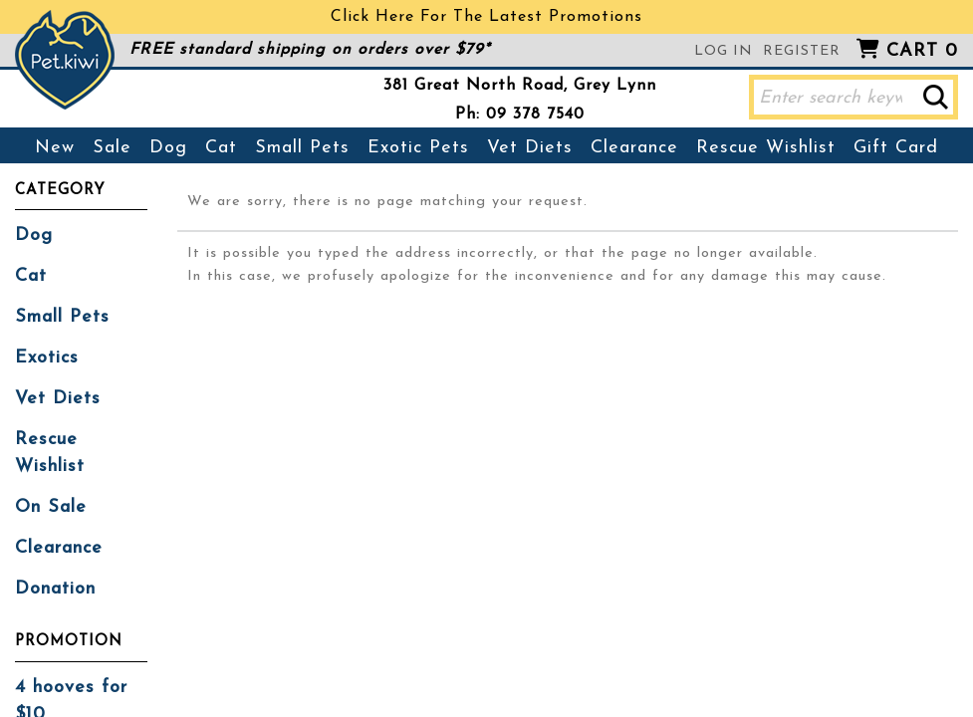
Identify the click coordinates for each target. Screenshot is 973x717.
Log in (723, 51)
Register (802, 51)
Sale (112, 147)
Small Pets (302, 147)
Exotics (47, 358)
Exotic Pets (418, 147)
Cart (922, 51)
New (55, 147)
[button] (935, 97)
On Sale (51, 507)
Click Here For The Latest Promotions (486, 17)
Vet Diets (530, 147)
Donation (55, 589)
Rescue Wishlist (766, 147)
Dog (168, 147)
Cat (221, 147)
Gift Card (895, 147)
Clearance (634, 147)
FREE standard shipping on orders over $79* (309, 50)
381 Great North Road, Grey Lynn (519, 86)
